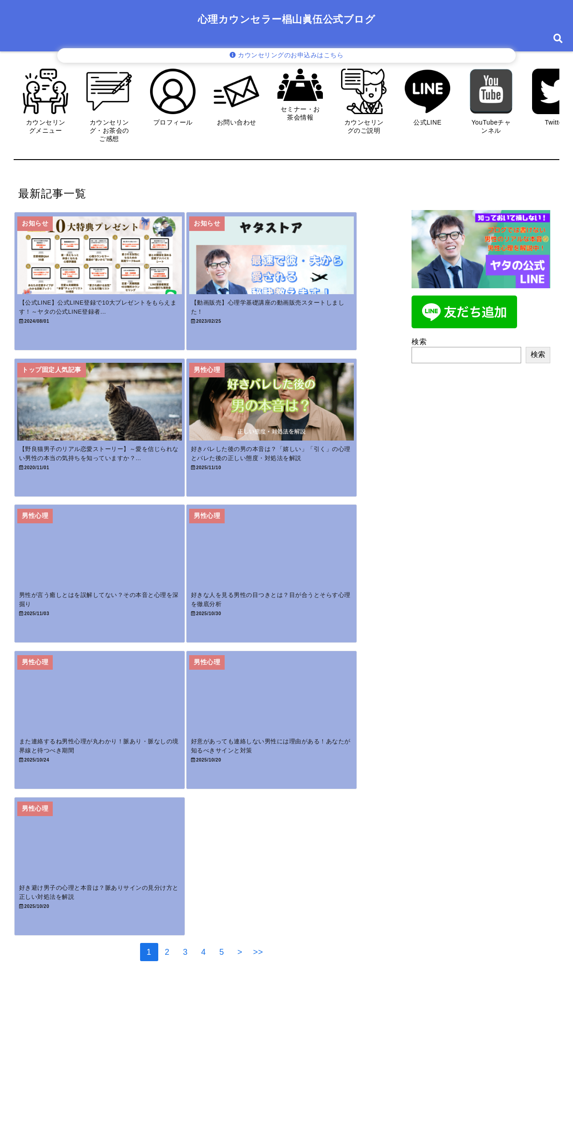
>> (258, 1043)
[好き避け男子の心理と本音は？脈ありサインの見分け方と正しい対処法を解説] (107, 920)
